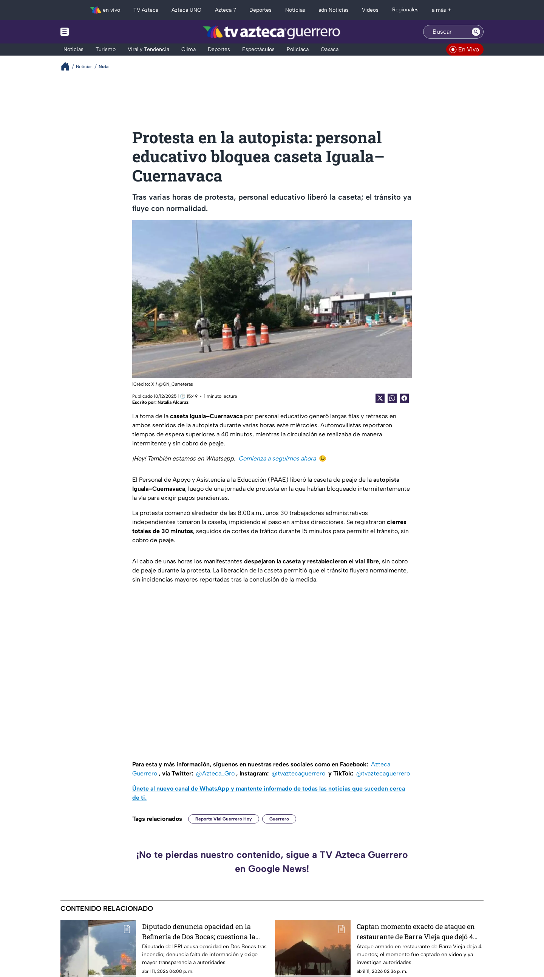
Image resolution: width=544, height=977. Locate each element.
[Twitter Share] (380, 398)
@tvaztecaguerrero (298, 773)
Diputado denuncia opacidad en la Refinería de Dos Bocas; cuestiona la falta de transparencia (198, 931)
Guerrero (279, 819)
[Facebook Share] (404, 398)
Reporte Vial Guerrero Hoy (223, 819)
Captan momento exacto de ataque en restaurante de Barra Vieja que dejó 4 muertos (416, 931)
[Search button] (476, 32)
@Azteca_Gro (215, 773)
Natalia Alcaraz (173, 402)
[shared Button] (392, 398)
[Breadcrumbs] (68, 66)
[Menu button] (90, 31)
